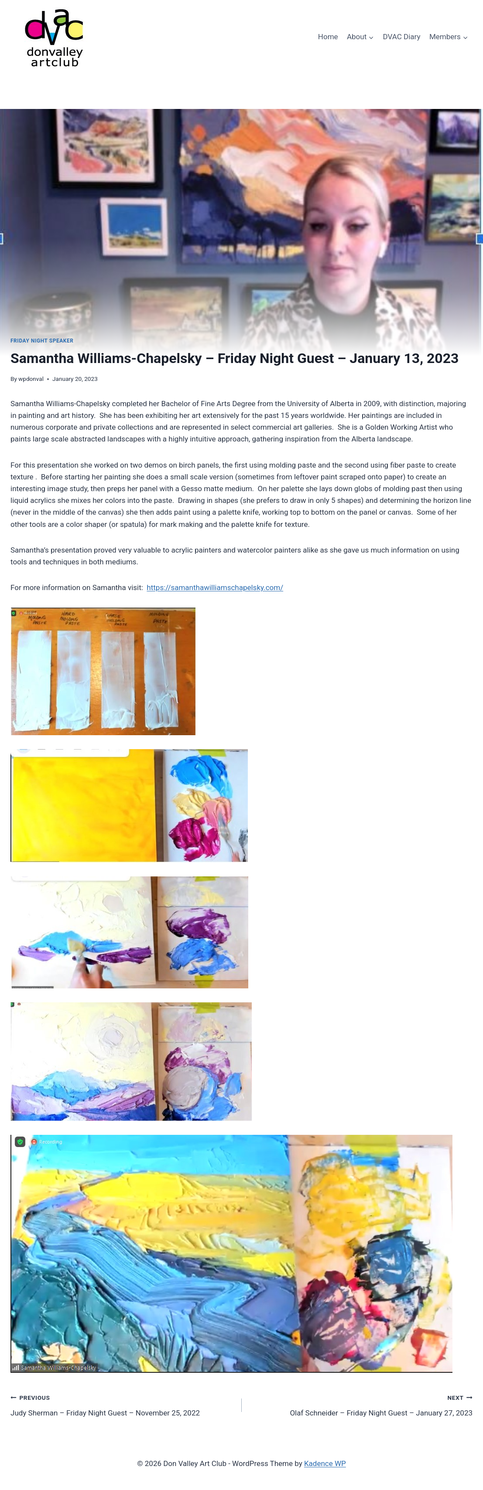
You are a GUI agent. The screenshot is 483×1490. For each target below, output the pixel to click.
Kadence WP (325, 1463)
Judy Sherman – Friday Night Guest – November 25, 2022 (122, 1404)
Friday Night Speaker (41, 341)
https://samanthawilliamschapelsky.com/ (215, 587)
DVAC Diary (402, 36)
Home (328, 36)
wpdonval (31, 378)
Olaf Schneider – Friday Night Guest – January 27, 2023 (361, 1404)
